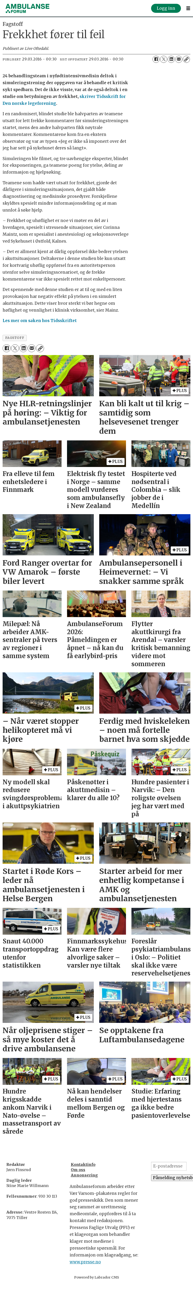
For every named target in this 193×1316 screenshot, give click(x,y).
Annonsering (84, 1175)
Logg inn (166, 8)
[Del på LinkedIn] (171, 59)
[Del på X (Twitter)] (163, 59)
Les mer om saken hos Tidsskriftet (40, 320)
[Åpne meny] (188, 8)
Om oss (78, 1169)
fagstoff (14, 338)
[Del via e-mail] (178, 59)
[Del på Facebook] (156, 59)
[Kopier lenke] (186, 59)
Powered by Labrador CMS (96, 1277)
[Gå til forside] (27, 8)
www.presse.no (85, 1262)
